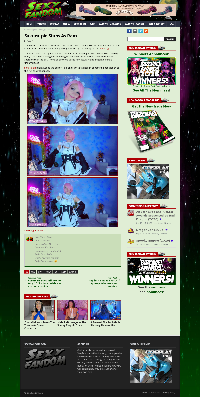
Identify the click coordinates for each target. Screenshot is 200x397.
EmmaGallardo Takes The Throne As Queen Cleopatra (39, 325)
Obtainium (80, 24)
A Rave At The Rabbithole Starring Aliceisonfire (105, 324)
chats (40, 272)
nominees (155, 292)
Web (92, 24)
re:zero (63, 272)
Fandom (41, 24)
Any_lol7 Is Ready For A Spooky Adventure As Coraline (98, 282)
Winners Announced (151, 54)
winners (158, 287)
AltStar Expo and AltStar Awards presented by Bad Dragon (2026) (155, 215)
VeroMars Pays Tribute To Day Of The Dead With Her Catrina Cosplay (46, 282)
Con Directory (156, 24)
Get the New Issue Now (151, 106)
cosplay (48, 272)
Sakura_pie (105, 48)
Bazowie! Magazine (110, 24)
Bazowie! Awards (134, 24)
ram (55, 272)
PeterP (30, 41)
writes (33, 230)
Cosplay (54, 24)
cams (33, 272)
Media (66, 24)
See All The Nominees (151, 90)
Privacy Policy (168, 392)
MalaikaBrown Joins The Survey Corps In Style (71, 324)
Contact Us (154, 392)
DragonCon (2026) (152, 230)
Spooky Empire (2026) (154, 240)
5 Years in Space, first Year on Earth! (151, 86)
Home (29, 24)
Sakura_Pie (72, 272)
